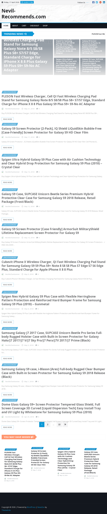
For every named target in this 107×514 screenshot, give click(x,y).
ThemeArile (6, 510)
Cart (24, 26)
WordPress (31, 507)
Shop (45, 26)
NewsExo (41, 507)
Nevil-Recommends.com (24, 13)
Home (5, 26)
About (15, 26)
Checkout (34, 26)
